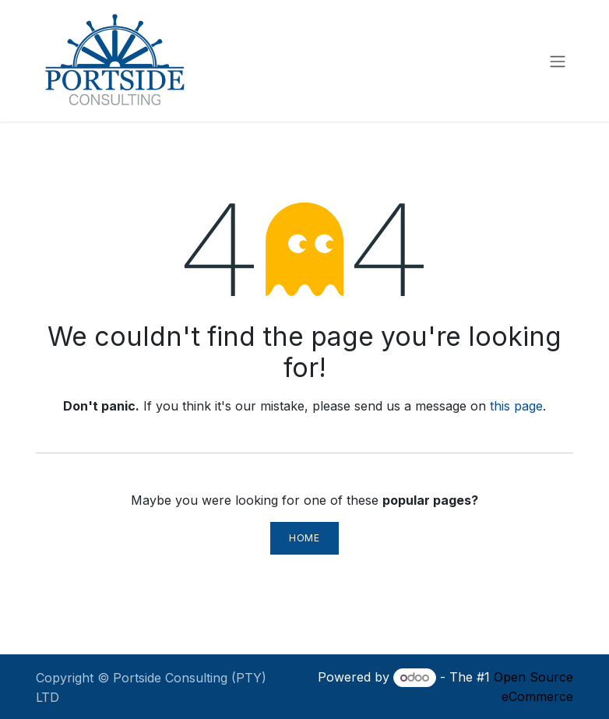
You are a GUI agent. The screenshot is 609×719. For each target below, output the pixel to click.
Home (304, 538)
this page (516, 406)
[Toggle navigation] (557, 60)
